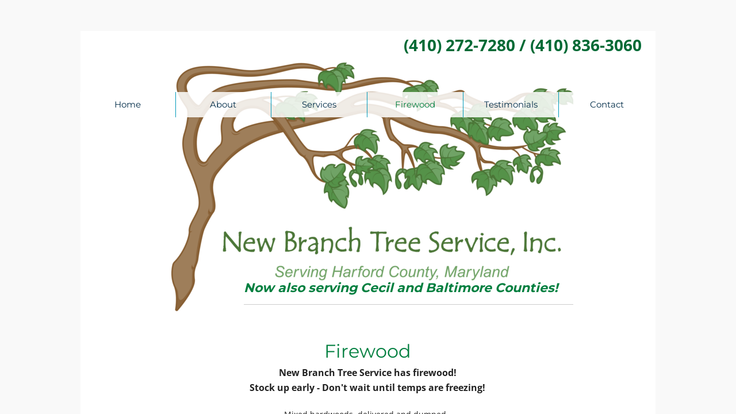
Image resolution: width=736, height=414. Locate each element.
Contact (607, 104)
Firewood (415, 104)
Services (319, 104)
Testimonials (511, 104)
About (223, 104)
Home (127, 104)
